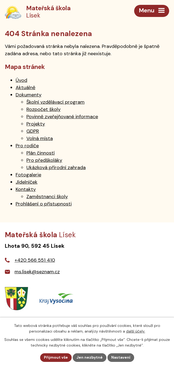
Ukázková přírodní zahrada (56, 167)
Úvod (21, 80)
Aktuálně (25, 87)
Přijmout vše (56, 357)
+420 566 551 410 (35, 260)
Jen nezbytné (89, 357)
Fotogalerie (28, 175)
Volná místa (39, 138)
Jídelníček (26, 182)
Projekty (35, 124)
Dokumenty (28, 95)
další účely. (135, 331)
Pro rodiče (27, 145)
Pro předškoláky (44, 160)
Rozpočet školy (43, 109)
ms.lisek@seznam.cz (37, 271)
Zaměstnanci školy (47, 196)
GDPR (32, 131)
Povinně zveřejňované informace (62, 116)
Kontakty (26, 189)
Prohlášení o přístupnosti (44, 204)
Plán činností (40, 153)
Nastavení (120, 357)
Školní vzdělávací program (55, 102)
